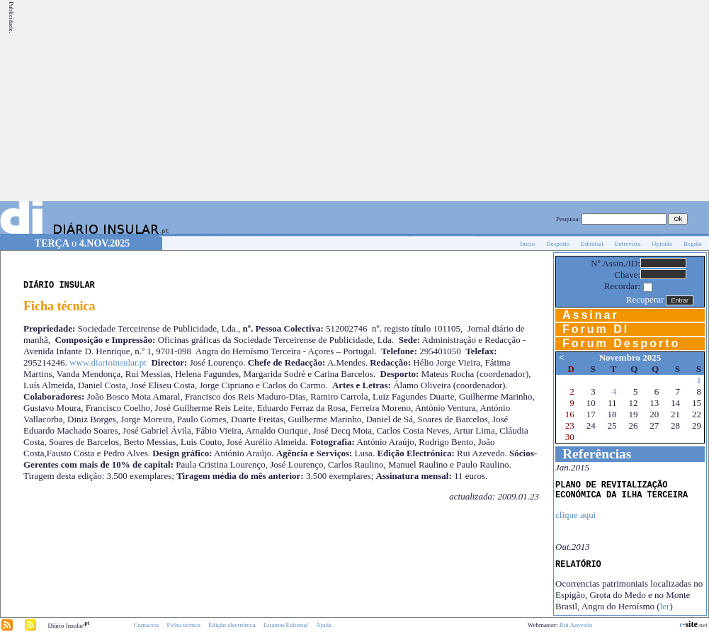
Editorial (592, 243)
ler (665, 606)
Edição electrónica (232, 624)
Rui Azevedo (576, 624)
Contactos (146, 624)
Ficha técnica (183, 624)
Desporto (557, 243)
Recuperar (645, 299)
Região (693, 243)
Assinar (590, 315)
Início (527, 243)
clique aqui (575, 514)
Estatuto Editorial (285, 624)
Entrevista (628, 243)
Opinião (662, 243)
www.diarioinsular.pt (108, 362)
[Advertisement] (528, 100)
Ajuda (323, 624)
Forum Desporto (621, 343)
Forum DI (595, 329)
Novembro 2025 (630, 357)
